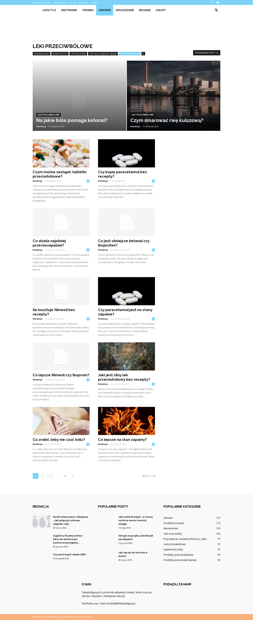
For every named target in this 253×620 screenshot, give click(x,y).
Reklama (83, 2)
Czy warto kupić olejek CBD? (69, 554)
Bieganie (145, 10)
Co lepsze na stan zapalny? (122, 439)
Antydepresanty (41, 53)
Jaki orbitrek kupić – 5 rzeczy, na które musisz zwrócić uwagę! (135, 520)
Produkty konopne (173, 523)
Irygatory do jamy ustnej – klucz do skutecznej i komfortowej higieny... (68, 539)
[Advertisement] (126, 28)
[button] (216, 10)
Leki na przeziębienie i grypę (102, 53)
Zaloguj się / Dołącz (42, 2)
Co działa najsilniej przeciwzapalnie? (49, 243)
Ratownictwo (170, 528)
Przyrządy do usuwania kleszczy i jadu (184, 539)
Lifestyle (49, 10)
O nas (73, 2)
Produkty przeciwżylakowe (178, 554)
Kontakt (94, 2)
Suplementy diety (173, 549)
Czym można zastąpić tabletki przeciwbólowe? (59, 174)
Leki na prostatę (78, 53)
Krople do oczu (60, 53)
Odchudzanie (125, 10)
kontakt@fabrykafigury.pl (121, 603)
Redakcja (41, 126)
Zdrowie (105, 10)
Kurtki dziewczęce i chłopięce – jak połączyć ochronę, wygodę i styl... (70, 520)
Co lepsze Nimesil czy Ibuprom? (61, 375)
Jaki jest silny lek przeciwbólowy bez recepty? (124, 377)
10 (65, 475)
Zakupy (161, 10)
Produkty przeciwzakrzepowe (180, 560)
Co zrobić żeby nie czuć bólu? (59, 439)
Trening (88, 10)
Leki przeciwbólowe (129, 53)
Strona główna (60, 2)
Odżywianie (69, 10)
